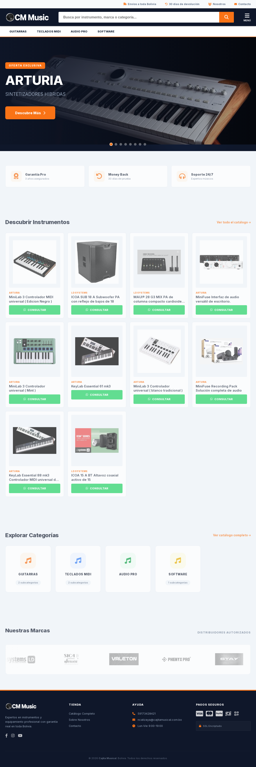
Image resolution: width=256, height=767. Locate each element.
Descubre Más (30, 113)
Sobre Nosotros (79, 719)
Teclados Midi (49, 31)
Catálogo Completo (82, 713)
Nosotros (217, 4)
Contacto (242, 4)
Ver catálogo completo (232, 539)
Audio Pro (79, 31)
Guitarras (18, 31)
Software (106, 31)
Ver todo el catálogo (234, 226)
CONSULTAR (34, 314)
